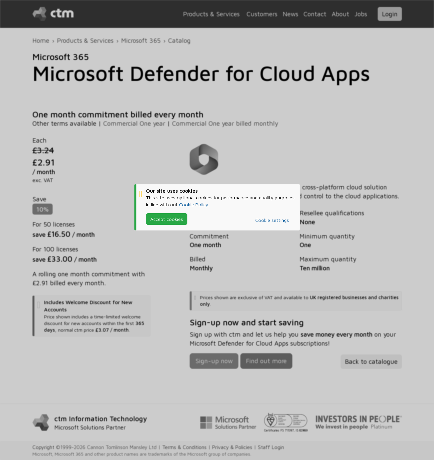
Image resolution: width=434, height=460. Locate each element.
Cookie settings (272, 220)
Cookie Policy (193, 204)
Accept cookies (166, 219)
